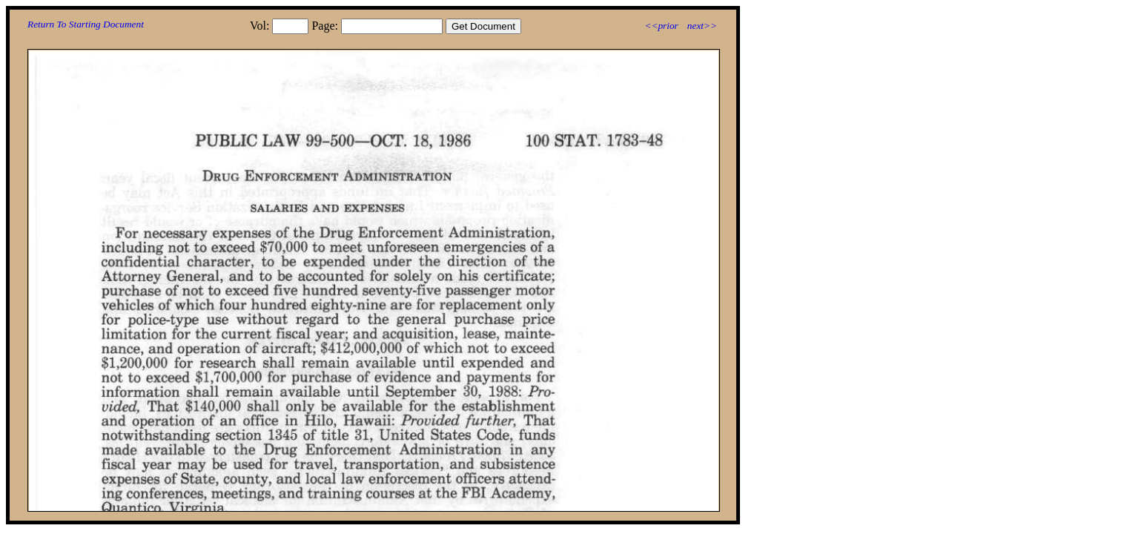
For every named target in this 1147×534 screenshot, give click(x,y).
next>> (702, 25)
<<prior (661, 25)
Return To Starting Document (85, 24)
